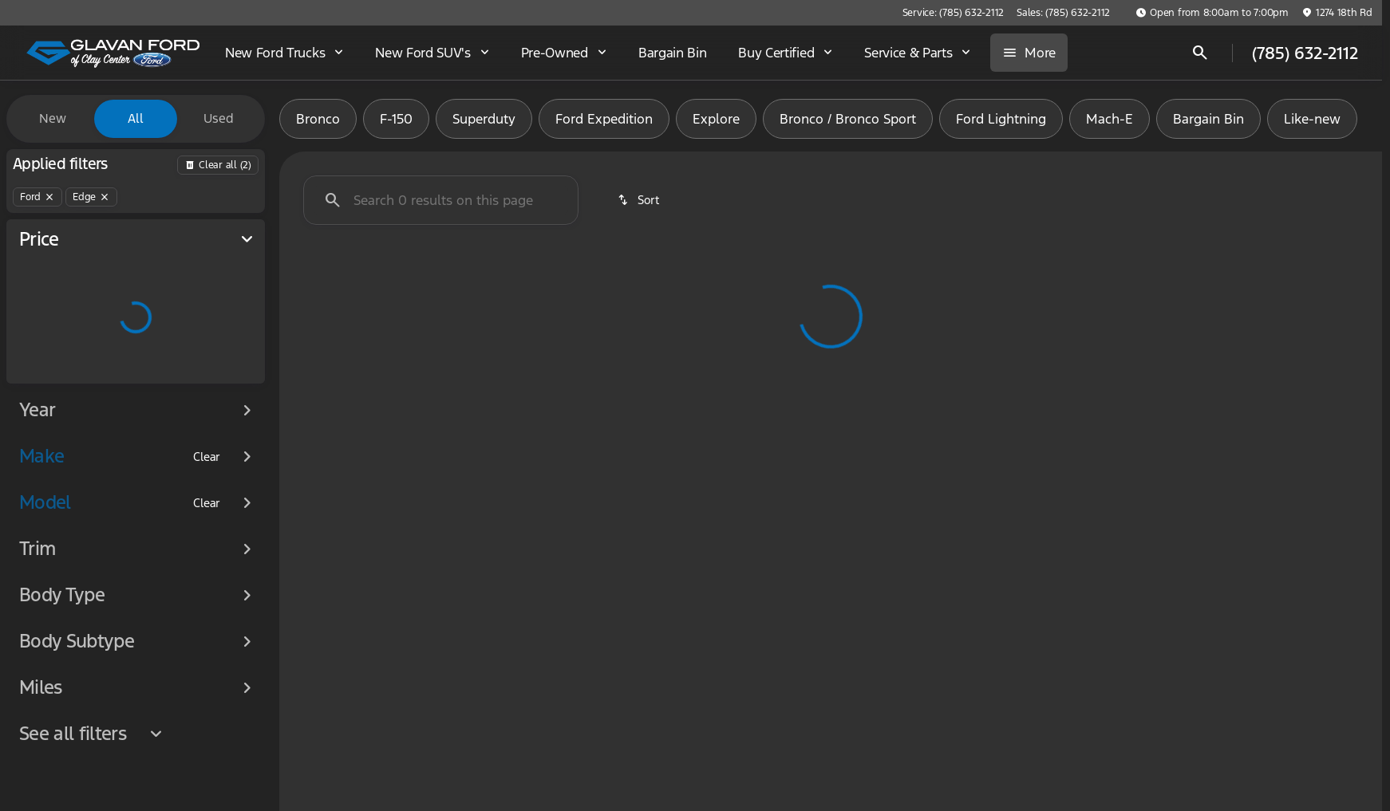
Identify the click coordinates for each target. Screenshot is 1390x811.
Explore (716, 119)
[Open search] (1200, 52)
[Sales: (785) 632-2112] (1063, 12)
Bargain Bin (1208, 119)
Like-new (1312, 119)
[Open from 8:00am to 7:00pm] (1212, 12)
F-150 (396, 119)
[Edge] (91, 197)
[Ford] (37, 197)
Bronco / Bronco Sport (848, 119)
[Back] (218, 165)
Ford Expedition (604, 119)
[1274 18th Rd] (1337, 12)
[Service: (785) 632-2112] (953, 12)
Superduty (483, 119)
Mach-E (1109, 119)
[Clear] (206, 457)
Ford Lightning (1001, 119)
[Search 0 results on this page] (441, 200)
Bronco (318, 119)
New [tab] (52, 118)
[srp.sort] (639, 200)
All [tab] (136, 118)
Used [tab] (218, 118)
